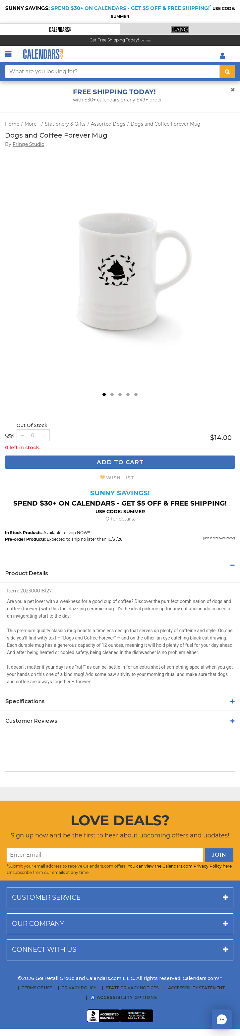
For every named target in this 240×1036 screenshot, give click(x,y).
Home (12, 124)
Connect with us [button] (44, 949)
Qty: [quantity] (9, 435)
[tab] (120, 565)
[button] (60, 29)
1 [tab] (104, 394)
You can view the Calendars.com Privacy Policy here (180, 866)
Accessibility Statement (196, 988)
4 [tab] (128, 394)
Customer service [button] (46, 897)
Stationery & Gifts (65, 124)
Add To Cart (120, 462)
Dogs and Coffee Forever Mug (166, 124)
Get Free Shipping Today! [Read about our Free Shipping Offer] (114, 39)
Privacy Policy (79, 988)
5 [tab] (136, 394)
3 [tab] (120, 394)
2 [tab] (112, 394)
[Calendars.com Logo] (43, 54)
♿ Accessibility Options (123, 997)
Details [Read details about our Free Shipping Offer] (146, 40)
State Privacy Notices (132, 988)
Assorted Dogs (108, 124)
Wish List (120, 478)
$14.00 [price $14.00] (221, 438)
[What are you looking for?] (112, 71)
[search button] (227, 71)
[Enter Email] (105, 855)
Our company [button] (38, 924)
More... (32, 124)
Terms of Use (37, 988)
